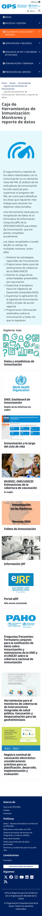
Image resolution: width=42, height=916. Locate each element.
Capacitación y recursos (18, 43)
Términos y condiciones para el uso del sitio (19, 848)
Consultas (7, 860)
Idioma (35, 2)
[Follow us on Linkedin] (26, 878)
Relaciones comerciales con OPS (17, 829)
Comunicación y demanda (19, 63)
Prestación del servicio (18, 72)
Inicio (8, 17)
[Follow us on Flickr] (31, 878)
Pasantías (7, 813)
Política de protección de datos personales (16, 843)
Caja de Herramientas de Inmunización (14, 87)
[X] (6, 878)
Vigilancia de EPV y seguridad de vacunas (21, 53)
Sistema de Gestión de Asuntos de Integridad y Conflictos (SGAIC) (17, 833)
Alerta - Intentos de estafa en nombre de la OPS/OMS (20, 824)
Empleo (6, 810)
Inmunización (24, 83)
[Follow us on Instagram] (16, 878)
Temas (12, 83)
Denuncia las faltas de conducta (21, 866)
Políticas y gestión (15, 23)
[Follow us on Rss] (5, 882)
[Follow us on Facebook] (11, 878)
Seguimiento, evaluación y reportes (19, 33)
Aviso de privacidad (11, 838)
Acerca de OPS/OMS (11, 807)
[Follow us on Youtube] (22, 878)
